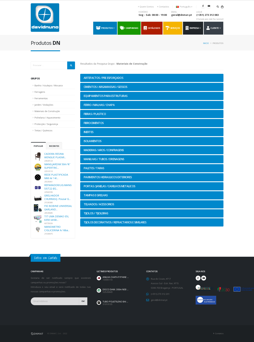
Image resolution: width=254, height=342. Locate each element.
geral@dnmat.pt (181, 15)
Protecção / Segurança (46, 124)
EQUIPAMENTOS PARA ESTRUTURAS (106, 96)
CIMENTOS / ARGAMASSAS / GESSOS (105, 87)
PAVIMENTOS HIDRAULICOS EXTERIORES (108, 177)
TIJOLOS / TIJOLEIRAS (96, 213)
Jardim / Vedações (44, 104)
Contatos (219, 333)
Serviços (173, 28)
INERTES (88, 132)
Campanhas (129, 28)
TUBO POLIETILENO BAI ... (115, 301)
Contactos (163, 6)
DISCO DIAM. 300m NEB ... (115, 289)
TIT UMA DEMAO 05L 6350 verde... (56, 218)
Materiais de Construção (47, 111)
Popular (38, 146)
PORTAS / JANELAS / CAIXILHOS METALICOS (109, 186)
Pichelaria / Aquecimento (47, 117)
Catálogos (152, 28)
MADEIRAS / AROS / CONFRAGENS (104, 150)
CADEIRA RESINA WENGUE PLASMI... (55, 155)
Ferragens (40, 91)
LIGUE (199, 12)
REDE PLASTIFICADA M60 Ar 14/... (56, 176)
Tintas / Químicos (43, 130)
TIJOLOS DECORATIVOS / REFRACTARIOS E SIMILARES (115, 222)
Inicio (206, 43)
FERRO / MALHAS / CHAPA (99, 105)
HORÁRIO (143, 12)
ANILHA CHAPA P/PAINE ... (116, 277)
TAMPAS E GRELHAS (96, 195)
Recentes (54, 146)
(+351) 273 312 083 (207, 15)
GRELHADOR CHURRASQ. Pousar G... (57, 197)
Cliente (212, 28)
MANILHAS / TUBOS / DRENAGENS (104, 159)
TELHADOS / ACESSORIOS (99, 204)
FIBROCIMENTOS (94, 123)
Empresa (192, 28)
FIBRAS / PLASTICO (95, 114)
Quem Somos (146, 6)
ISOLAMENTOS (93, 141)
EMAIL (174, 12)
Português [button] (184, 6)
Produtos (104, 28)
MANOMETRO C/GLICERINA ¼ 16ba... (56, 228)
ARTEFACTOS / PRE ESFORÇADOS (103, 78)
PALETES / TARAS (94, 168)
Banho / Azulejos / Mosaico (49, 85)
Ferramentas (41, 98)
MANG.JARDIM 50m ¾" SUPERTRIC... (57, 166)
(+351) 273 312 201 (160, 293)
